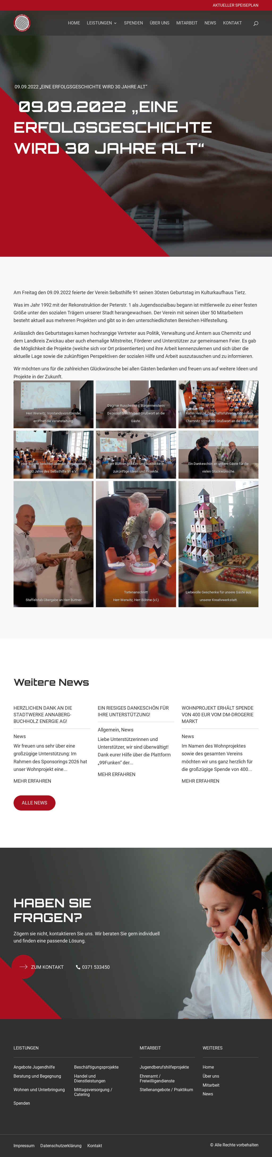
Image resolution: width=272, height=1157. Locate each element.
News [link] (210, 23)
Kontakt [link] (232, 23)
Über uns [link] (159, 23)
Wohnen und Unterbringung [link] (39, 1089)
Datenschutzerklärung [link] (61, 1145)
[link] (25, 22)
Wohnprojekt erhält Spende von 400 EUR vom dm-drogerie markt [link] (217, 714)
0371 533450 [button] (96, 967)
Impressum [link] (24, 1145)
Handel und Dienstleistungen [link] (89, 1078)
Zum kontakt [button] (47, 967)
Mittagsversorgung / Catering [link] (93, 1092)
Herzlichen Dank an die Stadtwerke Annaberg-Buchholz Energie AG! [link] (43, 714)
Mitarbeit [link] (187, 23)
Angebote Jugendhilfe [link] (34, 1067)
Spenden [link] (133, 23)
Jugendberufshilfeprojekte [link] (164, 1067)
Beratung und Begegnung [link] (37, 1076)
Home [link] (74, 23)
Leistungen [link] (99, 23)
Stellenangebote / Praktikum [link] (166, 1089)
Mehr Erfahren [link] (32, 781)
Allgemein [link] (108, 729)
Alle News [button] (34, 802)
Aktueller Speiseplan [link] (235, 5)
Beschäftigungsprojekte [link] (96, 1067)
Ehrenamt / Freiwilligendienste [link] (157, 1078)
